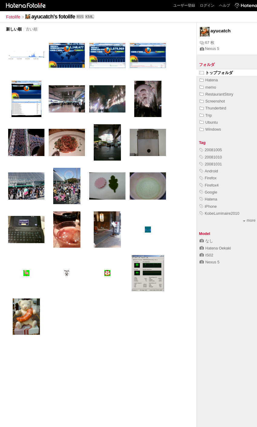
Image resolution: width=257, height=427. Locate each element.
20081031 (211, 164)
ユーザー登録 (184, 5)
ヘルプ (224, 5)
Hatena (209, 80)
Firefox (208, 178)
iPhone (208, 206)
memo (208, 87)
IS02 (206, 255)
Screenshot (212, 101)
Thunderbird (213, 108)
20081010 (211, 157)
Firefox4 (209, 185)
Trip (206, 115)
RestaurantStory (216, 94)
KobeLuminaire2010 (219, 213)
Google (208, 192)
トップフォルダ (216, 72)
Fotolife (13, 17)
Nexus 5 (209, 48)
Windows (210, 129)
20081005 (211, 150)
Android (209, 171)
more (249, 220)
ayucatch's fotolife (53, 16)
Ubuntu (209, 122)
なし (206, 241)
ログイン (207, 5)
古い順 (31, 29)
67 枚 (207, 42)
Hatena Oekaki (215, 248)
